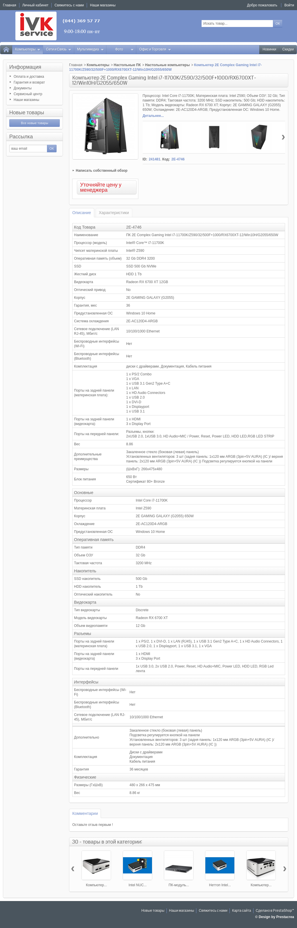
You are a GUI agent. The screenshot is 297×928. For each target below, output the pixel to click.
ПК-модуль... (179, 885)
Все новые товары (34, 123)
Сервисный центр (28, 94)
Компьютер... (96, 885)
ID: (145, 159)
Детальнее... (153, 116)
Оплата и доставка (29, 77)
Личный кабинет (35, 5)
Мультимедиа (90, 49)
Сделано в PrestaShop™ (275, 910)
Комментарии (85, 813)
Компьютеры (28, 49)
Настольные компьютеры (167, 65)
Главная (75, 65)
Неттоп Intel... (220, 885)
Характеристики (114, 213)
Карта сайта (241, 910)
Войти (289, 5)
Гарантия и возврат (29, 82)
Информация (25, 67)
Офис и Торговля (155, 49)
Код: (166, 159)
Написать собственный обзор (101, 171)
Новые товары (26, 112)
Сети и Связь (59, 49)
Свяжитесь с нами (213, 910)
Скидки (288, 49)
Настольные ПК (127, 65)
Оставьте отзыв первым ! (92, 825)
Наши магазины (26, 100)
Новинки (269, 49)
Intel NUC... (137, 885)
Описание (81, 213)
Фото (124, 49)
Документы (23, 88)
